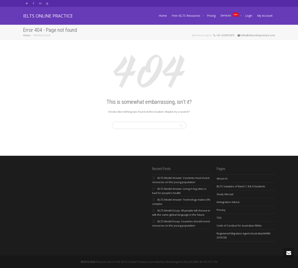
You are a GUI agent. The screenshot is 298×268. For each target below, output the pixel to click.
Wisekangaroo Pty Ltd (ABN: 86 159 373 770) (191, 262)
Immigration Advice (228, 202)
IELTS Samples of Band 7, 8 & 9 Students (241, 186)
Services (229, 14)
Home (163, 16)
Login (248, 16)
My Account (265, 16)
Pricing (211, 16)
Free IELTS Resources (186, 16)
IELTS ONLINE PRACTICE (48, 16)
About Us (222, 178)
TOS (219, 218)
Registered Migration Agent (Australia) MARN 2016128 (243, 235)
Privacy (221, 210)
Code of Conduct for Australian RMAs (239, 225)
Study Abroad (225, 194)
